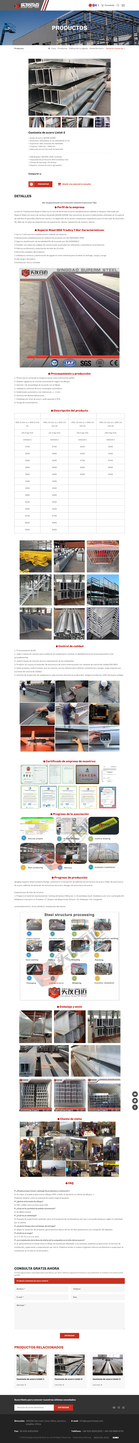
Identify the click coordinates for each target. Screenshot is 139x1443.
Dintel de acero (97, 48)
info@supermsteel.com (91, 1421)
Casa (53, 48)
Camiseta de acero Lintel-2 (68, 1379)
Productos (62, 48)
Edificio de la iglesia (78, 48)
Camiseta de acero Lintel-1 (30, 1379)
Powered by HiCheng (82, 1437)
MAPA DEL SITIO (101, 1437)
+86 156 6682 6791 (114, 1431)
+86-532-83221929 (92, 1431)
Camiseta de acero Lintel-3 (106, 1379)
